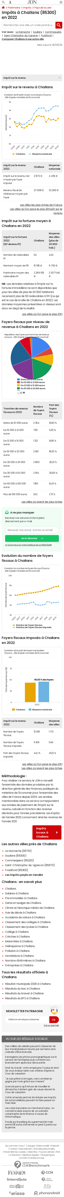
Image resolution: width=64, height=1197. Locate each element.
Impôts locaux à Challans (47, 832)
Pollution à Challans (17, 950)
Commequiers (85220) (19, 860)
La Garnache (23, 32)
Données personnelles (44, 1149)
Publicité (55, 1146)
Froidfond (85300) (16, 870)
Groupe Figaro (48, 1155)
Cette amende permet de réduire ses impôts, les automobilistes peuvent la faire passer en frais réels (30, 1100)
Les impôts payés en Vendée (24, 874)
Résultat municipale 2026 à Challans (28, 983)
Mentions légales (31, 1155)
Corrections (15, 1155)
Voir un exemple (51, 1025)
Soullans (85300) (15, 855)
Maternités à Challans (19, 941)
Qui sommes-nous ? (15, 1146)
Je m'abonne (29, 538)
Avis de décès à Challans (20, 912)
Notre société (43, 1146)
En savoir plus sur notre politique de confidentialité (28, 545)
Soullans (37, 32)
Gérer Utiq (32, 1152)
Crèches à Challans (17, 936)
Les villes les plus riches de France (41, 205)
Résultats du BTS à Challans (22, 998)
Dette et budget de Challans (23, 902)
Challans (10, 888)
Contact (13, 1149)
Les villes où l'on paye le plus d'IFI (42, 314)
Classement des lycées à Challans (26, 926)
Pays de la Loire (42, 7)
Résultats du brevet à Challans (24, 993)
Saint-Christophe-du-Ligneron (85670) (30, 865)
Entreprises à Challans (19, 965)
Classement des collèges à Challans (28, 922)
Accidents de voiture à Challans (25, 917)
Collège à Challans (17, 931)
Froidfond (46, 35)
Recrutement (25, 1149)
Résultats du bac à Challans (22, 988)
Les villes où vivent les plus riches (42, 501)
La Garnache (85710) (18, 850)
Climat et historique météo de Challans (29, 907)
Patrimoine (14, 7)
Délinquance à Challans (20, 946)
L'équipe (31, 1146)
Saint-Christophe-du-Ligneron (21, 35)
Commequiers (53, 32)
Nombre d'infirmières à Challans (25, 960)
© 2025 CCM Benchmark (32, 1158)
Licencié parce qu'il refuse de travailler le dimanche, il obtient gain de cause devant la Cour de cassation (30, 1089)
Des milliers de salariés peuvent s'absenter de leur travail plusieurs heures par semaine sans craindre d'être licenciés (30, 1049)
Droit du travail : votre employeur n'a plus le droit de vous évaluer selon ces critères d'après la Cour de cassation (32, 1071)
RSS (58, 1152)
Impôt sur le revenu (14, 78)
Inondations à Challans (19, 955)
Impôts (27, 7)
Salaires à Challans (17, 893)
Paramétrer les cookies (15, 1152)
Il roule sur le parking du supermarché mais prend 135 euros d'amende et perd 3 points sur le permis (30, 1125)
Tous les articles (46, 1152)
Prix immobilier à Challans (21, 898)
